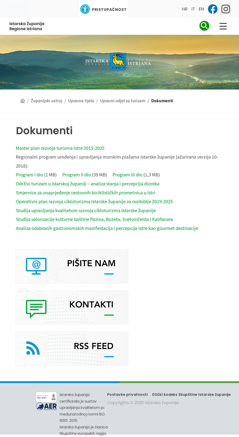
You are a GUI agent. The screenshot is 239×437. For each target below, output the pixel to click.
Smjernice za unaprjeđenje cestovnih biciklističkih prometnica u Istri (85, 192)
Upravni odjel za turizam (122, 101)
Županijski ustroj (46, 101)
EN (201, 9)
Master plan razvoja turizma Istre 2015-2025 (60, 148)
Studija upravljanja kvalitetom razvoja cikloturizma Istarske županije (86, 210)
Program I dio (29, 175)
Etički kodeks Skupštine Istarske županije (191, 394)
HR (185, 9)
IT (193, 9)
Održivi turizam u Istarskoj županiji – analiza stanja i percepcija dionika (87, 183)
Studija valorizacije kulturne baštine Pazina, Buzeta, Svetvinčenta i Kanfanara (94, 219)
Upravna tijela (81, 101)
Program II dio (76, 175)
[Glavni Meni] (223, 26)
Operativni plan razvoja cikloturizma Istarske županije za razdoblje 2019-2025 (94, 201)
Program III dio (127, 175)
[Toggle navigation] (16, 9)
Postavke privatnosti (127, 394)
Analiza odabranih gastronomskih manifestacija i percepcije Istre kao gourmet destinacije (107, 228)
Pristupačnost (103, 9)
